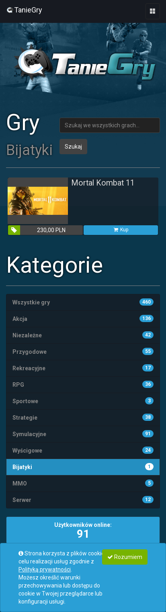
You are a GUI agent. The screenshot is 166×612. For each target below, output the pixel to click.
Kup (120, 230)
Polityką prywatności (44, 569)
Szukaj (73, 146)
